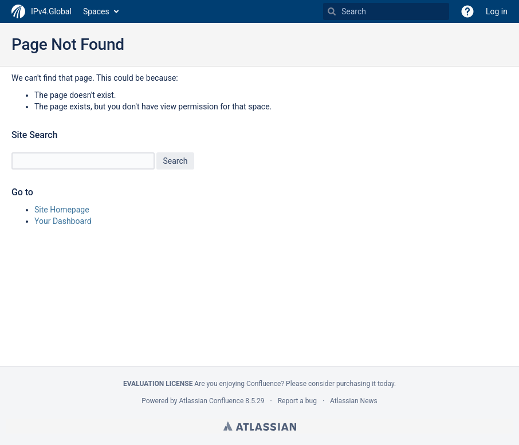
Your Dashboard (63, 221)
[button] (467, 11)
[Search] (331, 11)
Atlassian (259, 426)
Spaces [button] (96, 11)
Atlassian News (354, 401)
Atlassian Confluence (211, 401)
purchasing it (356, 384)
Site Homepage (61, 209)
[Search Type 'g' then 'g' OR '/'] (386, 11)
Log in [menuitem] (497, 11)
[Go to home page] (41, 11)
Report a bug (297, 401)
